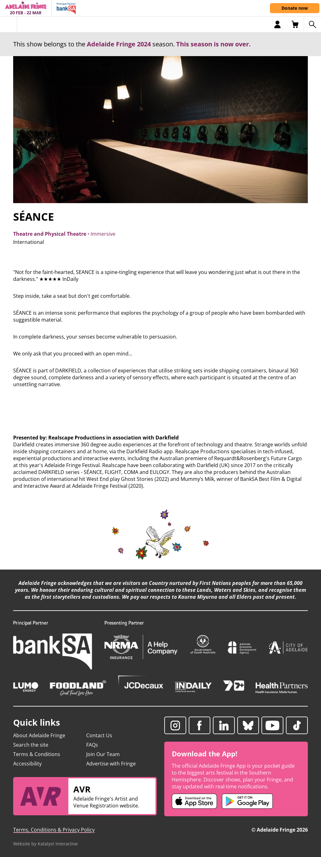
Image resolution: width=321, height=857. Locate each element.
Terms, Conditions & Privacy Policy (54, 829)
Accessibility (27, 763)
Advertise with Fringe (111, 763)
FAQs (92, 744)
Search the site (30, 744)
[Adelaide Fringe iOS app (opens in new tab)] (194, 801)
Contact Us (99, 735)
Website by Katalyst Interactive (45, 844)
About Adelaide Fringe (39, 735)
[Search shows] (312, 24)
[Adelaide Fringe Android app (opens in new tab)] (247, 801)
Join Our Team (103, 754)
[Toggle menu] (8, 24)
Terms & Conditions (36, 754)
